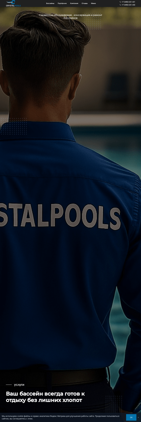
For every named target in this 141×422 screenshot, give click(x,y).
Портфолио (62, 5)
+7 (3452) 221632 (128, 6)
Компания (74, 5)
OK (131, 417)
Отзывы (85, 5)
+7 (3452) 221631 (128, 3)
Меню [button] (93, 5)
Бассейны (50, 5)
